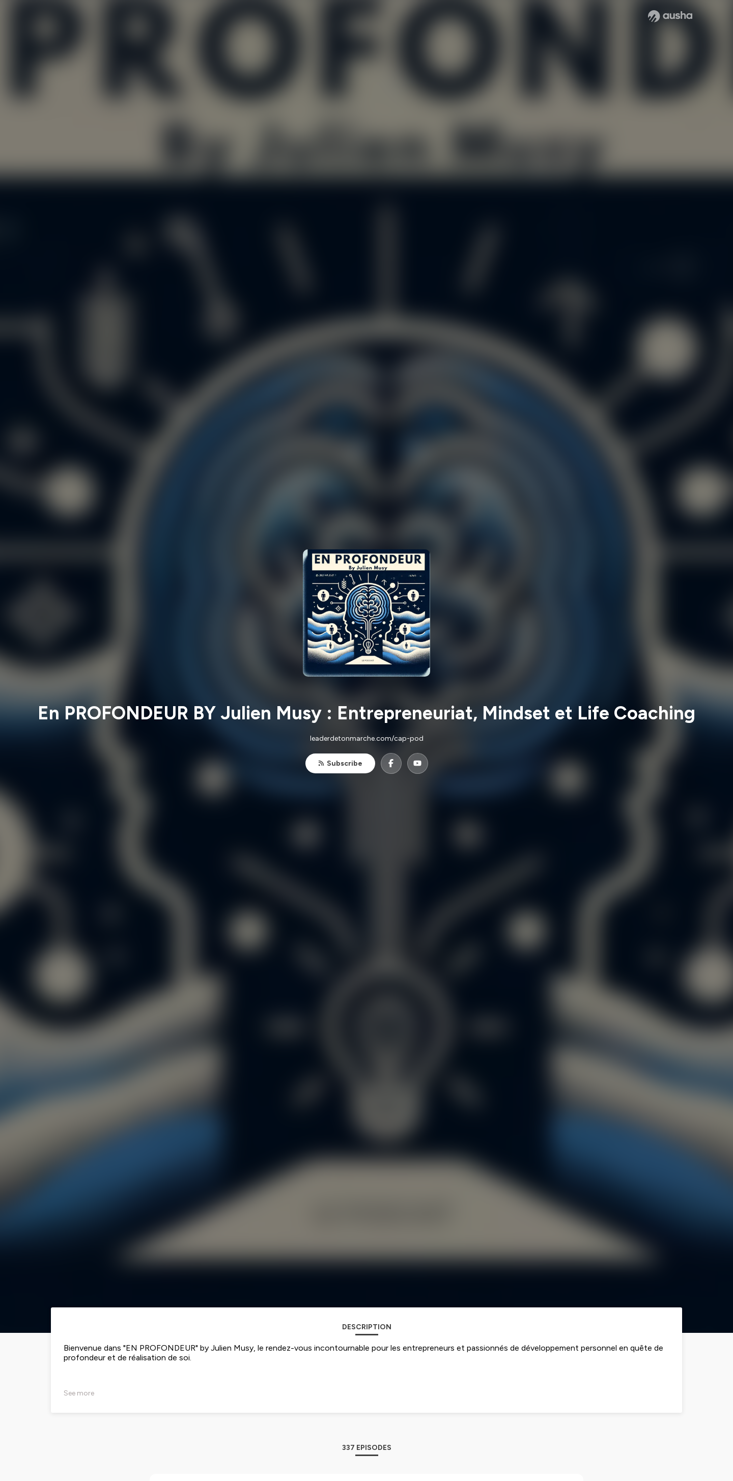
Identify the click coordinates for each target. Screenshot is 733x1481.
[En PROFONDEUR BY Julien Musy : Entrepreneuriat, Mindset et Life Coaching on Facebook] (391, 763)
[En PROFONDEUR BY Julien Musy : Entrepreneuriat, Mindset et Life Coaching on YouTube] (417, 763)
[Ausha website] (670, 16)
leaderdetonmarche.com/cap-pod (367, 738)
